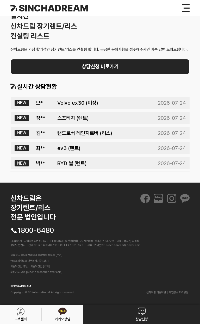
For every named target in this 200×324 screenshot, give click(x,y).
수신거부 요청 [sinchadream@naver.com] (36, 272)
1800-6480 (36, 230)
